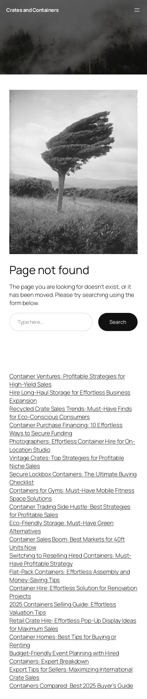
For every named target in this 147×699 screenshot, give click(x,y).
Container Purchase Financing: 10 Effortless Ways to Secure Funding (66, 429)
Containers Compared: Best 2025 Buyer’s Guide (71, 685)
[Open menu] (137, 10)
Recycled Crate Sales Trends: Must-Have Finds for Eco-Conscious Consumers (70, 413)
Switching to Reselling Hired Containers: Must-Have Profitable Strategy (70, 559)
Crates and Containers (32, 10)
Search (117, 322)
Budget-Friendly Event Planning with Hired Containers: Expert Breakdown (64, 657)
